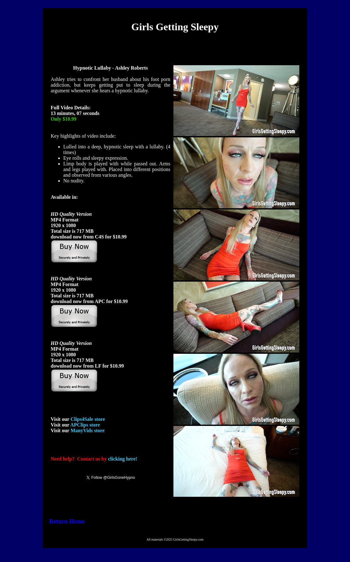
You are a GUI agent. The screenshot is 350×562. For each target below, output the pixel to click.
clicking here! (122, 459)
